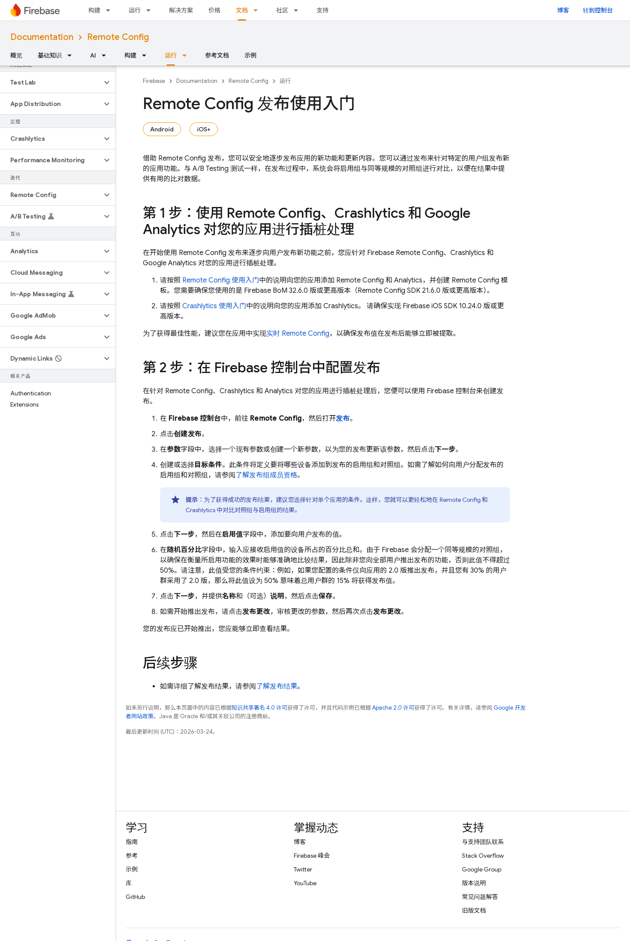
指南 (132, 842)
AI (93, 55)
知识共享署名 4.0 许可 (259, 707)
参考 (132, 855)
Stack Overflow (483, 855)
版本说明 (474, 883)
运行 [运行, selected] (171, 55)
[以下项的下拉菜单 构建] (110, 10)
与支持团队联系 (483, 842)
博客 (563, 10)
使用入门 (214, 306)
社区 (282, 10)
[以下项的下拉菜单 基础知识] (72, 55)
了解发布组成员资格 (266, 475)
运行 (135, 10)
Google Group (481, 869)
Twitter (303, 869)
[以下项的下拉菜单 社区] (298, 10)
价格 (214, 10)
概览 (16, 55)
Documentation (41, 37)
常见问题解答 (480, 897)
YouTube (305, 883)
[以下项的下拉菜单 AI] (106, 55)
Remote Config (118, 37)
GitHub (135, 897)
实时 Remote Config (297, 333)
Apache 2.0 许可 (393, 707)
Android (162, 129)
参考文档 (217, 55)
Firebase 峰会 (312, 855)
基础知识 (50, 55)
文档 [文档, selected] (242, 10)
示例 (250, 55)
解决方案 (181, 10)
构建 (94, 10)
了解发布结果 (276, 686)
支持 (323, 10)
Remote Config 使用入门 (220, 280)
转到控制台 (598, 10)
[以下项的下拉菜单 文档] (258, 10)
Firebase (154, 81)
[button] (51, 82)
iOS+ (204, 129)
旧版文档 (474, 910)
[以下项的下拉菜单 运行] (151, 10)
